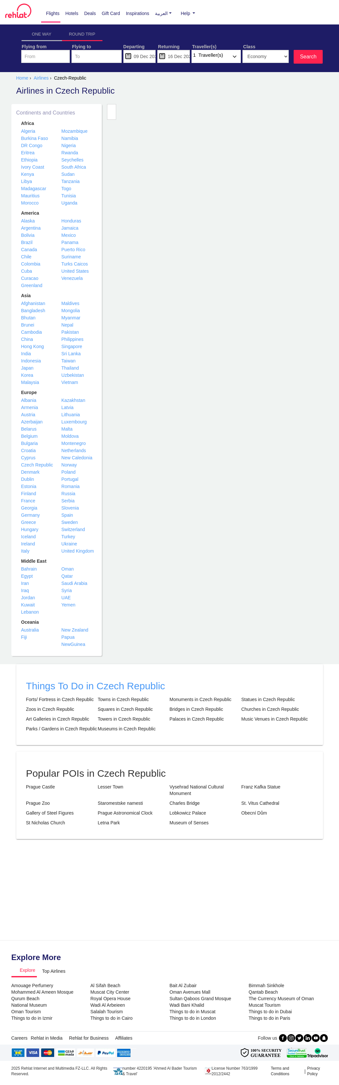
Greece (28, 522)
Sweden (69, 522)
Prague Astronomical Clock (125, 813)
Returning (168, 46)
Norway (69, 464)
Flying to (81, 46)
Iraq (25, 590)
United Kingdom (77, 551)
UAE (66, 597)
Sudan (67, 174)
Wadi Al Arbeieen (107, 1005)
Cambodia (31, 332)
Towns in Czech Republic (123, 699)
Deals (90, 13)
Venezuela (72, 278)
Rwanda (69, 152)
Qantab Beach (263, 992)
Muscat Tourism (265, 1005)
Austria (28, 414)
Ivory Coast (32, 167)
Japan (27, 368)
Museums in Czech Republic (127, 728)
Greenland (31, 285)
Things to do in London (193, 1018)
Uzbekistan (72, 375)
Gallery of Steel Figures (50, 813)
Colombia (30, 264)
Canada (29, 249)
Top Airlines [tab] (54, 971)
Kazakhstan (73, 400)
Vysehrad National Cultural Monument (197, 790)
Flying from (34, 46)
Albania (29, 400)
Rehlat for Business (89, 1038)
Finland (28, 493)
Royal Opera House (110, 998)
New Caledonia (76, 457)
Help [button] (186, 13)
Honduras (71, 220)
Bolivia (28, 235)
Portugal (69, 479)
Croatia (28, 450)
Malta (66, 429)
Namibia (69, 138)
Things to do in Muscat (193, 1011)
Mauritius (30, 195)
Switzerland (73, 529)
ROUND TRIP (82, 34)
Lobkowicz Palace (188, 813)
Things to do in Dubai (270, 1011)
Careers (19, 1038)
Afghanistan (33, 303)
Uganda (69, 203)
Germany (30, 515)
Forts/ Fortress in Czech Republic (60, 699)
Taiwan (68, 360)
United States (75, 271)
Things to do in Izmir (32, 1018)
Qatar (67, 576)
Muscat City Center (109, 992)
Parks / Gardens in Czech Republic (61, 728)
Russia (68, 493)
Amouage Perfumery (32, 985)
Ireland (28, 543)
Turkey (68, 536)
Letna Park (109, 822)
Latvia (67, 407)
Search (308, 56)
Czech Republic (37, 464)
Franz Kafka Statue (261, 786)
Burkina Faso (34, 138)
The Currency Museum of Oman (281, 998)
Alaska (28, 220)
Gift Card (111, 13)
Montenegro (73, 443)
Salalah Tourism (106, 1011)
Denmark (30, 472)
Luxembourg (74, 421)
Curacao (30, 278)
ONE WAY (42, 34)
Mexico (68, 235)
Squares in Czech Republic (125, 709)
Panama (69, 242)
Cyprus (28, 457)
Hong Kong (32, 346)
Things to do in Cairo (111, 1018)
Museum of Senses (189, 822)
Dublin (27, 479)
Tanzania (70, 181)
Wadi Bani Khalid (187, 1005)
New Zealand (74, 630)
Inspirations (137, 13)
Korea (27, 375)
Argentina (31, 228)
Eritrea (28, 152)
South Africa (73, 167)
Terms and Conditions (280, 1071)
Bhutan (28, 317)
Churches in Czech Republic (270, 709)
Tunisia (68, 195)
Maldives (70, 303)
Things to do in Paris (269, 1018)
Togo (66, 188)
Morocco (30, 203)
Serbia (67, 500)
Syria (66, 590)
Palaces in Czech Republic (197, 719)
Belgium (29, 436)
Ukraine (69, 543)
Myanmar (70, 317)
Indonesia (31, 360)
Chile (26, 256)
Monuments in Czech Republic (201, 699)
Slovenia (70, 508)
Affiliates (123, 1038)
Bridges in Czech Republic (196, 709)
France (28, 500)
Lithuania (70, 414)
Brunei (27, 325)
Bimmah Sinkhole (266, 985)
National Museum (29, 1005)
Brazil (27, 242)
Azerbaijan (32, 421)
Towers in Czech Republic (124, 719)
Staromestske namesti (120, 803)
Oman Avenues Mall (190, 992)
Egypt (27, 576)
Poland (68, 472)
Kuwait (28, 604)
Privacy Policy (313, 1071)
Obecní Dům (254, 813)
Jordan (28, 597)
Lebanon (30, 612)
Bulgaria (29, 443)
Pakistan (70, 332)
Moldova (70, 436)
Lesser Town (110, 786)
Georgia (29, 508)
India (26, 353)
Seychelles (72, 159)
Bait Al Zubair (183, 985)
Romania (70, 486)
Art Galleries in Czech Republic (57, 719)
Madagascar (33, 188)
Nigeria (68, 145)
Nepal (67, 325)
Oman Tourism (26, 1011)
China (27, 339)
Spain (67, 515)
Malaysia (30, 382)
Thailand (70, 368)
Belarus (29, 429)
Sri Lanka (71, 353)
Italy (25, 551)
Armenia (29, 407)
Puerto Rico (73, 249)
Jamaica (69, 228)
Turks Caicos (74, 264)
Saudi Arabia (74, 583)
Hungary (30, 529)
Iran (25, 583)
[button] (161, 13)
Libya (26, 181)
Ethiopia (29, 159)
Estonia (29, 486)
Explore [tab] (27, 970)
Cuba (26, 271)
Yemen (68, 604)
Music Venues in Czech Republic (274, 719)
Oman (67, 569)
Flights (52, 13)
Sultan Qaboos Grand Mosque (200, 998)
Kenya (27, 174)
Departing (134, 46)
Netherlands (73, 450)
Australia (30, 630)
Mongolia (70, 310)
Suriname (71, 256)
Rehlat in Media (46, 1038)
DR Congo (31, 145)
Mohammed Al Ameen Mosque (42, 992)
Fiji (24, 637)
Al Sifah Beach (105, 985)
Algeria (28, 131)
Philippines (72, 339)
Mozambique (74, 131)
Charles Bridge (185, 803)
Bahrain (29, 569)
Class (249, 46)
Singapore (71, 346)
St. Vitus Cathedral (260, 803)
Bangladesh (33, 310)
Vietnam (69, 382)
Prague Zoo (38, 803)
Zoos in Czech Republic (50, 709)
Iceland (28, 536)
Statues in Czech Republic (268, 699)
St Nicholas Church (45, 822)
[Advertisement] (169, 891)
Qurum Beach (25, 998)
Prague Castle (40, 786)
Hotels (71, 13)
